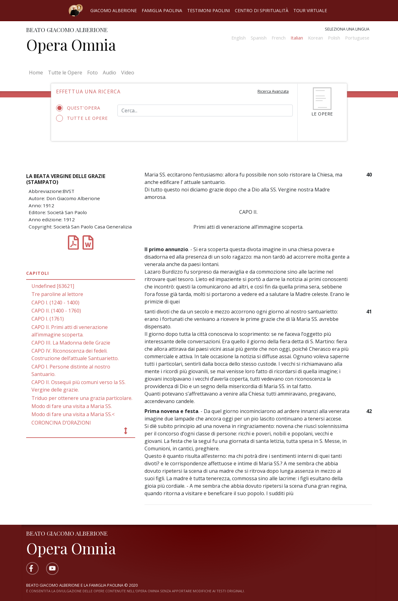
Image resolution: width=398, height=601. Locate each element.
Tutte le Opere (65, 72)
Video (127, 72)
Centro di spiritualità (261, 10)
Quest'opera (80, 108)
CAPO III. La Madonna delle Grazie (70, 342)
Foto (92, 72)
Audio (109, 72)
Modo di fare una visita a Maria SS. (71, 406)
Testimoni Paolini (208, 10)
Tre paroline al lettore (57, 294)
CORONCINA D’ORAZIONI (61, 422)
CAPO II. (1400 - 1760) (56, 310)
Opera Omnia (71, 44)
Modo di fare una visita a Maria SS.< (73, 414)
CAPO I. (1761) (47, 318)
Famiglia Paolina (162, 10)
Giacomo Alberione (113, 10)
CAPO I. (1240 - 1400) (55, 302)
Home (37, 72)
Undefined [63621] (52, 286)
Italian (297, 38)
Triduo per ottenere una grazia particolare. (81, 398)
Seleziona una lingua (347, 29)
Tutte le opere (82, 118)
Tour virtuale (310, 10)
